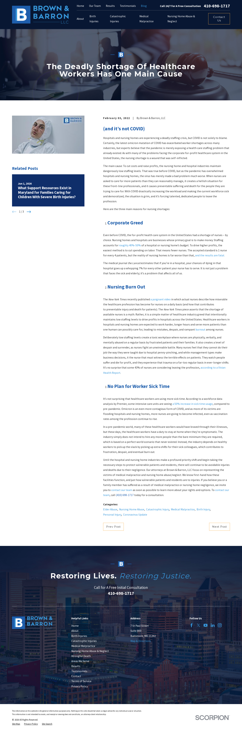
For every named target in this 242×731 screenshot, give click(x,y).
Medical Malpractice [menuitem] (146, 19)
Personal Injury (112, 514)
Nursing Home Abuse (131, 509)
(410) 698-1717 (125, 495)
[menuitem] (16, 724)
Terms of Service (81, 681)
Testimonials (128, 6)
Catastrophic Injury (157, 509)
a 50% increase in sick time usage (192, 404)
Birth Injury (203, 509)
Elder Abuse (110, 509)
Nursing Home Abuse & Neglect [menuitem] (181, 19)
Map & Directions (140, 641)
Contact (76, 676)
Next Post (219, 526)
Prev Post (113, 526)
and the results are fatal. (210, 255)
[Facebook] (191, 625)
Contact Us (219, 18)
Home (80, 6)
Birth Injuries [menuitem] (93, 19)
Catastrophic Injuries (84, 641)
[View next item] (29, 212)
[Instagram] (220, 625)
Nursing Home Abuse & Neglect (90, 651)
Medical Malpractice (183, 509)
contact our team (121, 490)
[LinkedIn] (213, 625)
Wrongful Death (81, 656)
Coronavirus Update (135, 514)
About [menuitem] (80, 18)
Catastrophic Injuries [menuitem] (118, 19)
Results (110, 6)
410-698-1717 (217, 6)
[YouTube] (206, 625)
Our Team (95, 6)
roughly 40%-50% (130, 245)
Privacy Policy (79, 686)
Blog (144, 6)
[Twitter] (198, 625)
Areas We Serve (80, 661)
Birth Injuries (79, 636)
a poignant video (160, 299)
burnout (200, 329)
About (75, 630)
